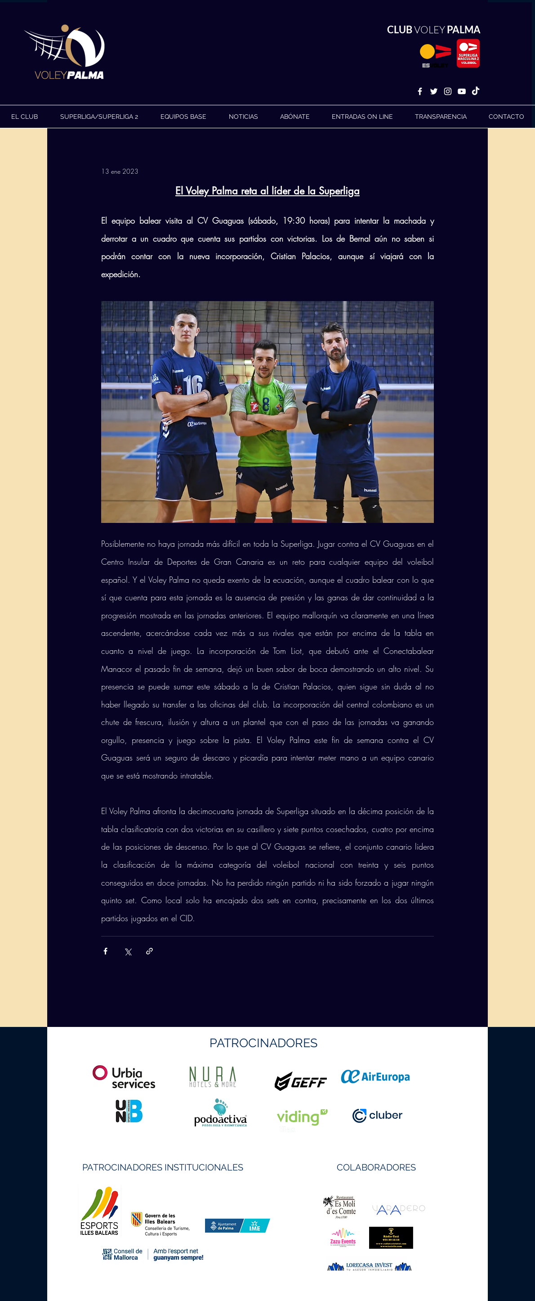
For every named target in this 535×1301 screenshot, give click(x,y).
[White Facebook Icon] (420, 91)
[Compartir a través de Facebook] (105, 951)
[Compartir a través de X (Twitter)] (127, 951)
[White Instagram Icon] (448, 91)
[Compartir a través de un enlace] (149, 951)
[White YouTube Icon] (462, 91)
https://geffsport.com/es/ (235, 1115)
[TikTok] (476, 91)
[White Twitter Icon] (434, 91)
